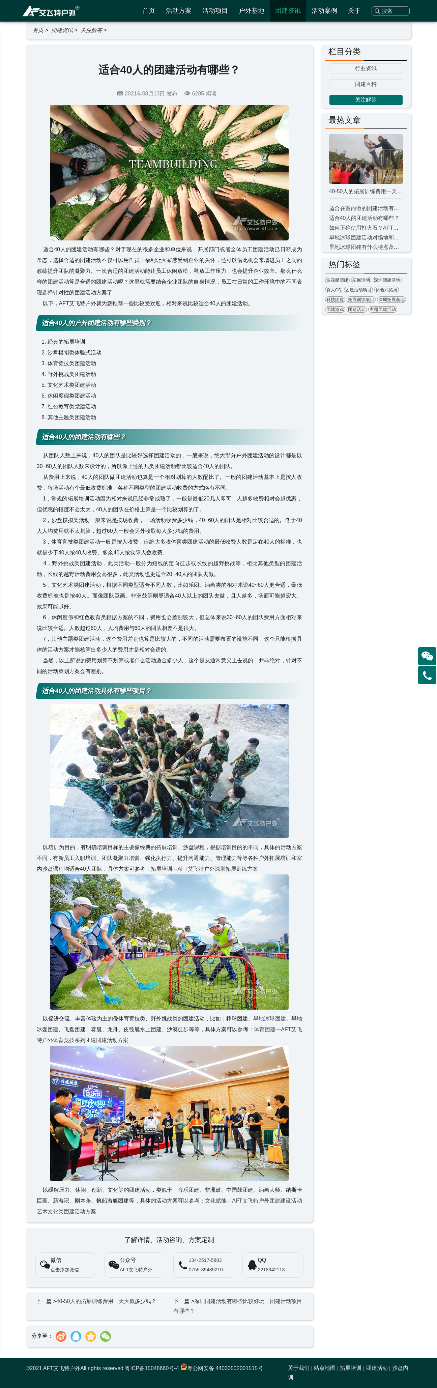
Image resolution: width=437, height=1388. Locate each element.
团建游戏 (335, 309)
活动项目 (215, 10)
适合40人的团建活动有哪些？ (364, 218)
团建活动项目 (358, 289)
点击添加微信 (65, 1269)
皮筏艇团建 (337, 280)
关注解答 (91, 30)
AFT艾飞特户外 (136, 1269)
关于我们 (299, 1368)
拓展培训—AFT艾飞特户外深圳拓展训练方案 (204, 869)
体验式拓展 (387, 289)
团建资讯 (288, 10)
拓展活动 (361, 280)
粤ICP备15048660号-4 (152, 1368)
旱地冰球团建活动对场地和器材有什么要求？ (383, 237)
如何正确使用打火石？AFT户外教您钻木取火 (382, 228)
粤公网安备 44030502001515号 (221, 1368)
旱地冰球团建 (269, 1018)
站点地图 (325, 1368)
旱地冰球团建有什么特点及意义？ (369, 247)
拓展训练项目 (361, 299)
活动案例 (324, 10)
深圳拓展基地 (391, 299)
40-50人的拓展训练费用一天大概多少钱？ (106, 1301)
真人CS (333, 289)
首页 (148, 10)
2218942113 (271, 1269)
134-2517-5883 (205, 1260)
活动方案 (179, 10)
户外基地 (251, 10)
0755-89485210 (206, 1269)
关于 (354, 10)
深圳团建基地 (387, 280)
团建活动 (357, 309)
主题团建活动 (383, 309)
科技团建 (335, 299)
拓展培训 (350, 1368)
